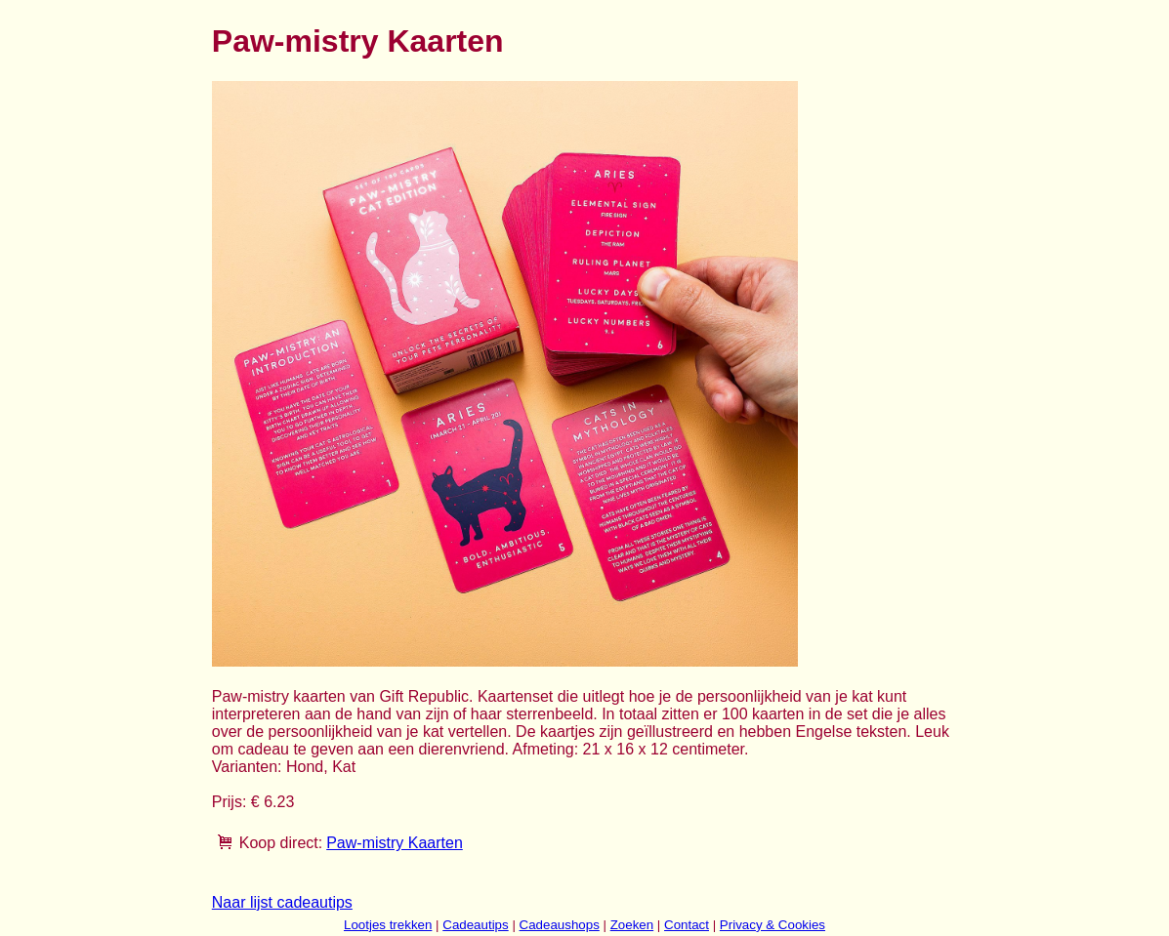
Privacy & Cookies (772, 924)
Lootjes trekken (388, 924)
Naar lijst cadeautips (282, 902)
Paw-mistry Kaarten (394, 842)
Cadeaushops (560, 924)
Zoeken (631, 924)
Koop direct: (280, 842)
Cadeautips (475, 924)
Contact (686, 924)
